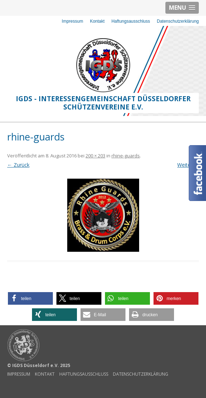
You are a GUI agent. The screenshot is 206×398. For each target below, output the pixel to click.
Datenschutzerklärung (178, 21)
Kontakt (97, 21)
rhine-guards (125, 155)
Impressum (72, 21)
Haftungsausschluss (130, 21)
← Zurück (18, 164)
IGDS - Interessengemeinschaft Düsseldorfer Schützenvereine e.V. (103, 103)
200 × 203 (95, 155)
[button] (30, 298)
